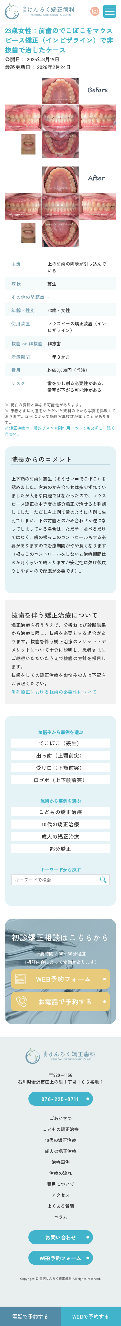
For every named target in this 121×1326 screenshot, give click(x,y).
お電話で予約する (53, 1001)
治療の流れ (60, 1173)
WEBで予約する (90, 1316)
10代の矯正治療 (60, 824)
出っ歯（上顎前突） (60, 755)
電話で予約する (30, 1316)
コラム (60, 1217)
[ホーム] (40, 11)
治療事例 (61, 1162)
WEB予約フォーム (53, 979)
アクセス (61, 1195)
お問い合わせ (60, 1237)
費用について (60, 1184)
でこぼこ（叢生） (60, 743)
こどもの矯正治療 (60, 812)
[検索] (103, 879)
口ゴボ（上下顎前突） (61, 780)
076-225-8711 (60, 1099)
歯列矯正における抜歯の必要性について (54, 691)
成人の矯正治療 (61, 836)
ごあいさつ (60, 1118)
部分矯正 (60, 848)
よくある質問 (60, 1206)
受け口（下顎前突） (60, 767)
